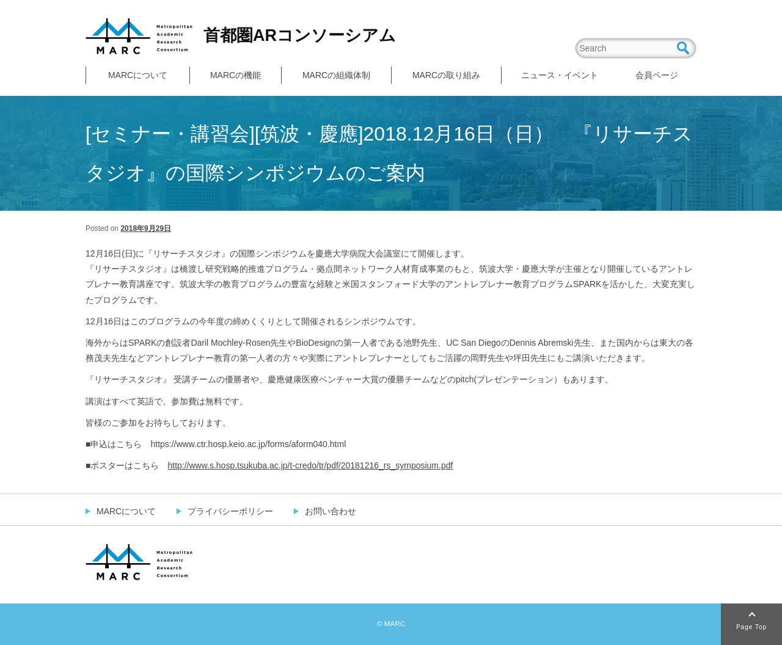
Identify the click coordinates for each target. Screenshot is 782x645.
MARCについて (137, 75)
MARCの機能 (235, 75)
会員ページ (656, 75)
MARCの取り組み (446, 75)
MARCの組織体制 (336, 75)
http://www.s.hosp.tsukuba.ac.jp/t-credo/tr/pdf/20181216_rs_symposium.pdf (310, 465)
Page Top (751, 627)
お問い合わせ (330, 511)
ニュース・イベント (559, 75)
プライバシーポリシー (230, 511)
